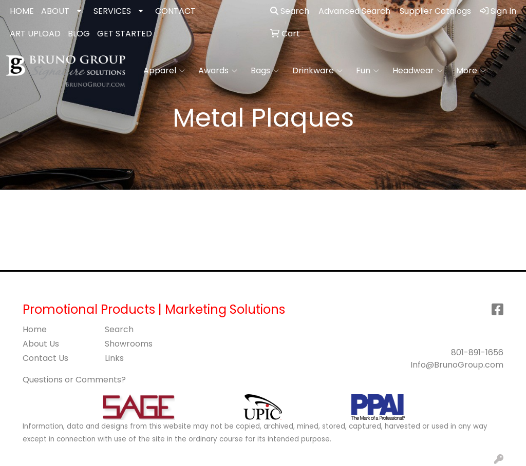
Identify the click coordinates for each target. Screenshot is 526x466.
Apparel (164, 71)
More (471, 71)
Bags (265, 71)
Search (289, 11)
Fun (367, 71)
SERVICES (112, 11)
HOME (22, 11)
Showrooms (129, 344)
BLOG (79, 33)
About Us (41, 344)
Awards (217, 71)
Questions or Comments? (74, 380)
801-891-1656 (477, 352)
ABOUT (55, 11)
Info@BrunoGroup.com (456, 365)
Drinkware (317, 71)
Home (35, 329)
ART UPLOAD (35, 33)
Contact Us (45, 358)
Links (114, 358)
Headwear (417, 71)
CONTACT (175, 11)
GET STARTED (124, 33)
